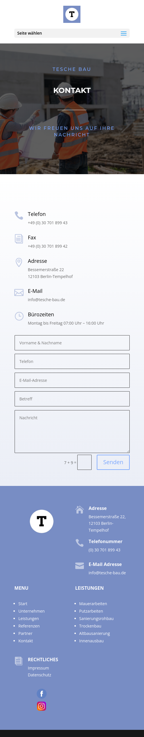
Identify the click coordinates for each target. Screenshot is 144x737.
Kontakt (25, 640)
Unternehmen (31, 611)
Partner (25, 633)
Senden (113, 462)
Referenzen (29, 626)
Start (22, 603)
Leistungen (28, 618)
